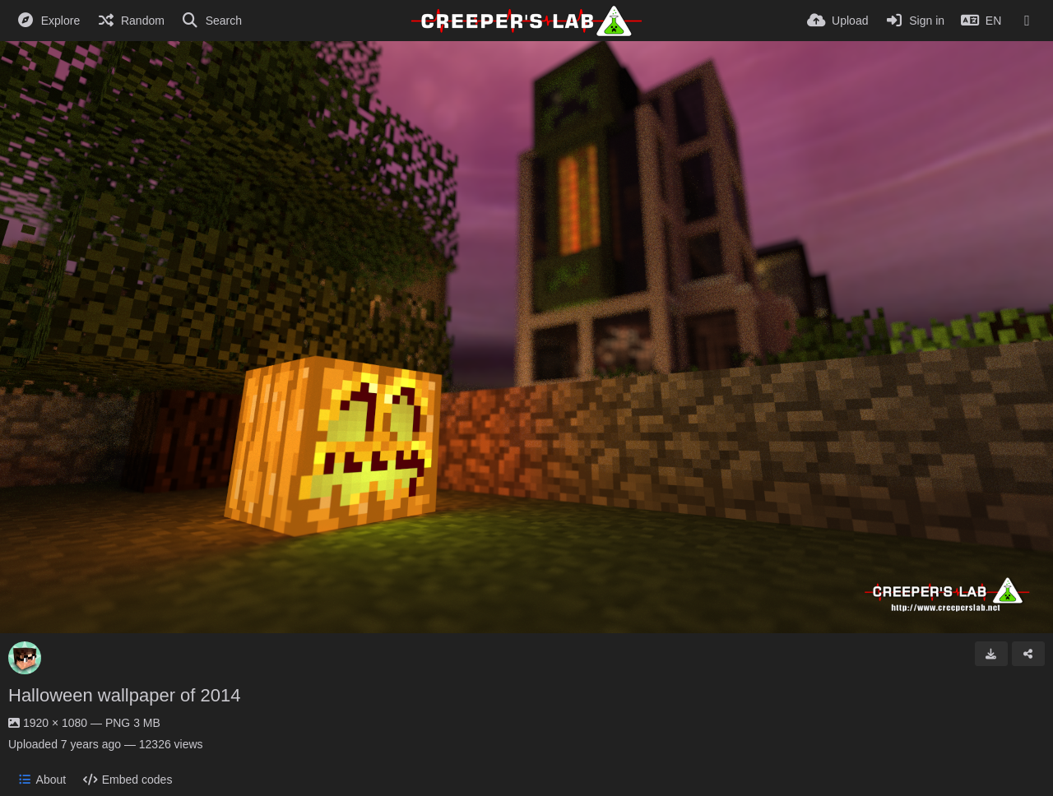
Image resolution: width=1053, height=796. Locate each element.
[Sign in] (914, 20)
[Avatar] (24, 657)
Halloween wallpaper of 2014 (124, 695)
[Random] (130, 20)
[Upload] (837, 20)
